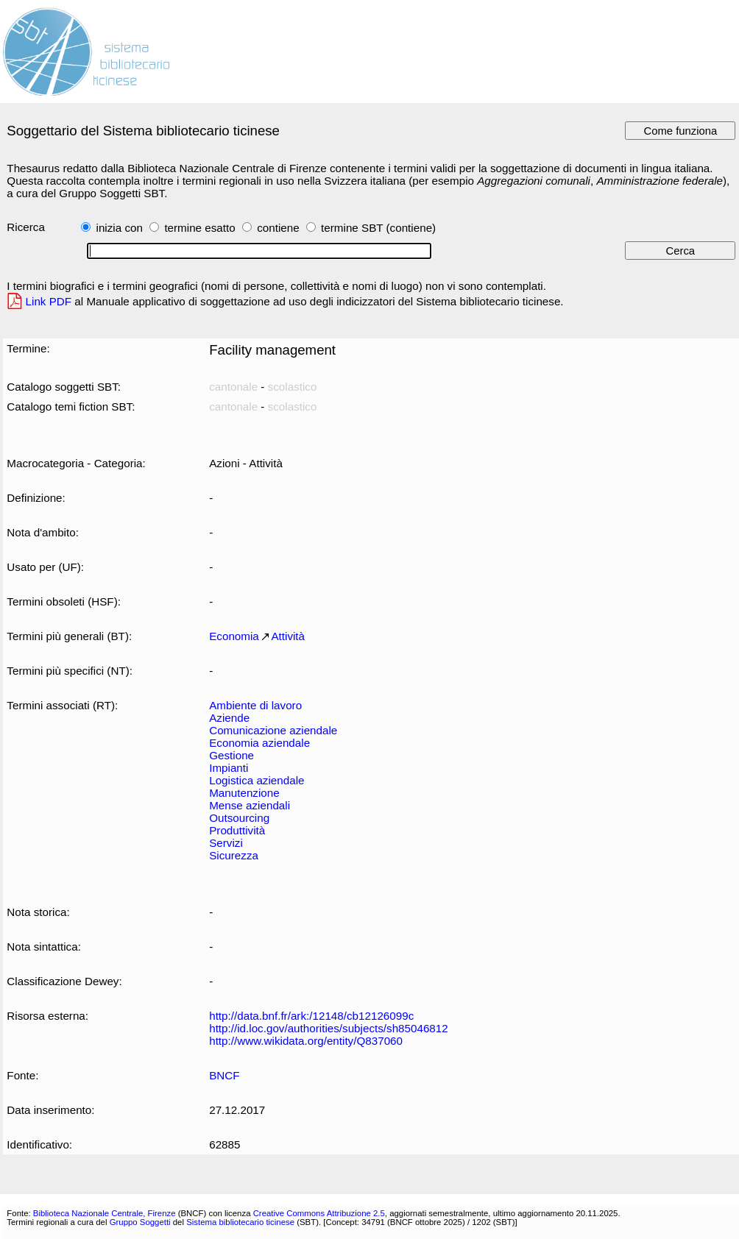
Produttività (237, 830)
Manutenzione (244, 793)
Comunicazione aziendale (273, 730)
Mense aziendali (249, 805)
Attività (288, 636)
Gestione (231, 755)
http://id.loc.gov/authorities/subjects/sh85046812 (328, 1028)
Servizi (226, 843)
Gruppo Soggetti (140, 1222)
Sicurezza (233, 855)
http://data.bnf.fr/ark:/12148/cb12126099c (311, 1015)
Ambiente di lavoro (255, 705)
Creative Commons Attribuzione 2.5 (319, 1213)
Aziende (229, 717)
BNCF (224, 1075)
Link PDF (49, 301)
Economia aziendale (259, 742)
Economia (234, 636)
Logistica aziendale (256, 780)
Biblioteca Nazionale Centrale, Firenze (104, 1213)
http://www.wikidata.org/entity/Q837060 (306, 1040)
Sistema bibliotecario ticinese (240, 1222)
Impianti (228, 767)
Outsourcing (239, 818)
